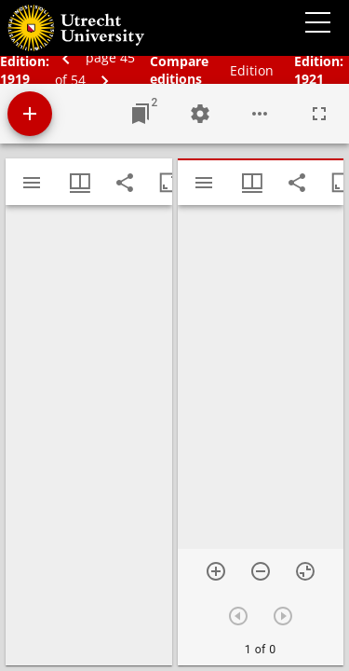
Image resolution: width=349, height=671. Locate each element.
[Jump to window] (140, 113)
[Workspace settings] (200, 113)
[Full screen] (319, 113)
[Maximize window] (169, 182)
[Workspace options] (259, 113)
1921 (309, 79)
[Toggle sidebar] (31, 182)
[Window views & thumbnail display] (80, 182)
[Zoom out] (260, 571)
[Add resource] (29, 113)
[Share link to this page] (124, 182)
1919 (15, 79)
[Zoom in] (216, 571)
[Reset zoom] (305, 571)
